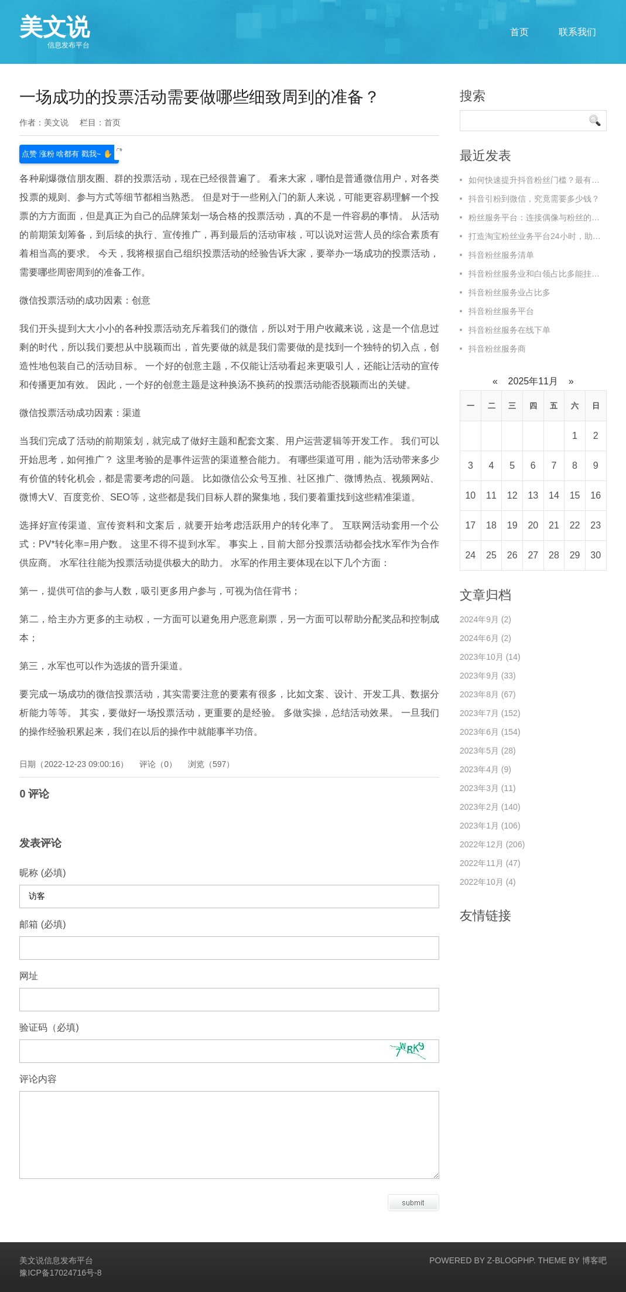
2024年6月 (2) (485, 638)
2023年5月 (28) (488, 750)
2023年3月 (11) (488, 788)
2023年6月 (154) (490, 732)
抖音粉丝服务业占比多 (509, 292)
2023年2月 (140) (490, 807)
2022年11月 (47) (490, 863)
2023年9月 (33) (488, 675)
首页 (519, 32)
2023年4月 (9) (485, 769)
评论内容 (38, 1079)
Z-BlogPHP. (511, 1260)
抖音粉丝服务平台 (501, 311)
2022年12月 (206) (492, 844)
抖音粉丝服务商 (497, 348)
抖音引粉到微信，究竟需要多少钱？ (534, 198)
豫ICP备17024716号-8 (60, 1272)
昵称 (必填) (42, 873)
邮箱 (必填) (42, 924)
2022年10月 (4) (488, 882)
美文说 (54, 31)
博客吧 (594, 1260)
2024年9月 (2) (485, 619)
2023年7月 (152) (490, 713)
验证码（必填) (48, 1027)
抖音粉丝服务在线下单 (509, 330)
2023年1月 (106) (490, 825)
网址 (28, 976)
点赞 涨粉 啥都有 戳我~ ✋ (69, 152)
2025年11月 (532, 381)
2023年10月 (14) (490, 657)
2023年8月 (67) (488, 694)
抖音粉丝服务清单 (501, 255)
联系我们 (577, 32)
